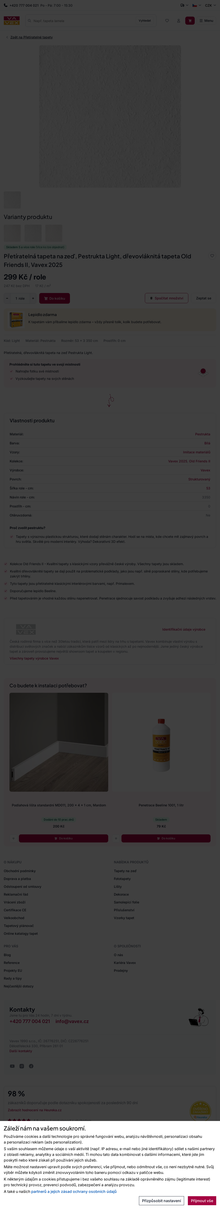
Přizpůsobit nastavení (161, 1200)
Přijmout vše (202, 1200)
